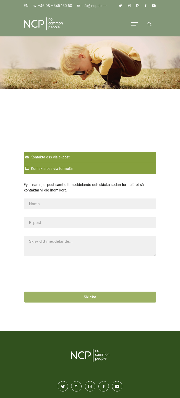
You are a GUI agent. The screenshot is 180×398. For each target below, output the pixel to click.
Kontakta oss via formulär (49, 168)
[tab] (90, 157)
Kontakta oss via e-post (47, 157)
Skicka (90, 296)
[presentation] (88, 274)
